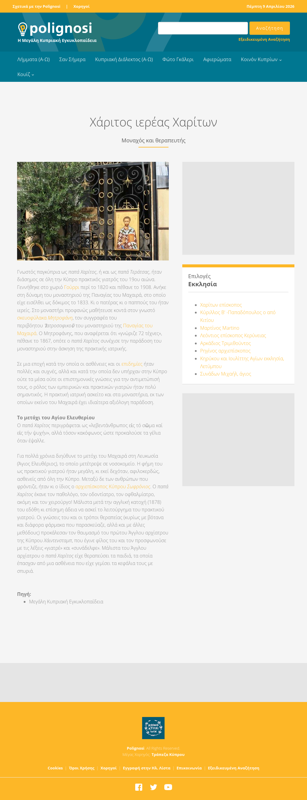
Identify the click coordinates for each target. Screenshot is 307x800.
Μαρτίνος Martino (219, 328)
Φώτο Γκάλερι (178, 59)
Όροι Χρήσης (81, 768)
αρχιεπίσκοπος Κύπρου (113, 486)
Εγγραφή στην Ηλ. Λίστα (147, 768)
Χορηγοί (81, 6)
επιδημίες (131, 364)
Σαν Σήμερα (72, 59)
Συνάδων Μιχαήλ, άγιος (225, 373)
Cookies (55, 768)
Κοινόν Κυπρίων (259, 59)
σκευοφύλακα (32, 317)
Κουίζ (23, 74)
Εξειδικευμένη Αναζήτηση (264, 39)
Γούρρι (71, 287)
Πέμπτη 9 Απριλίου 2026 (270, 6)
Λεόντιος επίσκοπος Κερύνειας (233, 335)
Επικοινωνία (189, 768)
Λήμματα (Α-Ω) (33, 59)
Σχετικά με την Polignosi (36, 6)
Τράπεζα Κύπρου (167, 754)
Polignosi (136, 748)
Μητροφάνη (60, 317)
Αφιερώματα (217, 59)
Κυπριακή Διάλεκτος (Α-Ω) (124, 59)
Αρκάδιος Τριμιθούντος (225, 343)
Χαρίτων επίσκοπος (221, 305)
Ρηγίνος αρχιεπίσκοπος (225, 350)
